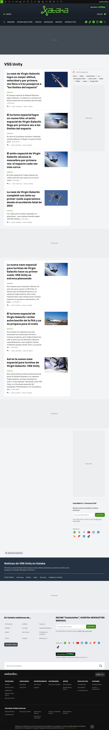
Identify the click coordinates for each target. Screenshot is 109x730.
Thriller (77, 81)
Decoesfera (81, 687)
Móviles (7, 628)
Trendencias (82, 684)
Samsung (43, 577)
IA (98, 76)
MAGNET (58, 22)
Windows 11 (43, 638)
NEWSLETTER (70, 22)
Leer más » (11, 103)
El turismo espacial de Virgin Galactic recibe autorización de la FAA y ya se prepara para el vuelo (24, 318)
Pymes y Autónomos (96, 688)
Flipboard (79, 536)
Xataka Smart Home (9, 694)
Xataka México (10, 711)
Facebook (84, 532)
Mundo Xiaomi (9, 698)
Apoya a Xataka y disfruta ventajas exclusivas (71, 657)
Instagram (97, 22)
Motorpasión (67, 684)
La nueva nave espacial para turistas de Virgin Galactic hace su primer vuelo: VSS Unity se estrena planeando (22, 271)
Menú (8, 14)
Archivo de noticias (14, 553)
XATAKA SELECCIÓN (24, 22)
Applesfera (8, 690)
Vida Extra (22, 687)
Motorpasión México (67, 712)
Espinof (36, 687)
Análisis (28, 577)
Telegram (93, 22)
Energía (24, 628)
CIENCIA (38, 22)
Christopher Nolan (79, 79)
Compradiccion (83, 690)
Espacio (10, 92)
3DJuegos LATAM (25, 711)
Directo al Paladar (54, 684)
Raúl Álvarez (17, 106)
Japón (85, 81)
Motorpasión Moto (67, 688)
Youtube (101, 22)
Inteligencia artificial (55, 577)
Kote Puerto (16, 305)
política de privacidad (85, 631)
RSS (74, 536)
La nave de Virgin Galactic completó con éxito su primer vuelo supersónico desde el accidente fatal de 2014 (24, 198)
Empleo (24, 638)
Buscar (101, 666)
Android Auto (90, 76)
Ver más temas (10, 644)
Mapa (101, 79)
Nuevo (100, 14)
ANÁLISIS (10, 22)
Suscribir (100, 515)
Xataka (54, 10)
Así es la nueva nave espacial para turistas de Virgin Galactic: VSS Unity (23, 362)
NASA (81, 76)
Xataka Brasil (9, 714)
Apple (35, 577)
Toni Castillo (17, 184)
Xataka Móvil (9, 687)
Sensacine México (37, 712)
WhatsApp (86, 22)
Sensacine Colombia (37, 717)
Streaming (19, 577)
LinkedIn (84, 536)
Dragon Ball (94, 81)
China (75, 76)
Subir (98, 674)
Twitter (104, 22)
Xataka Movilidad (45, 628)
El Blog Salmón (97, 684)
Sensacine (37, 684)
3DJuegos (22, 684)
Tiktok (90, 22)
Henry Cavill (92, 79)
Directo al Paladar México (54, 712)
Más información (70, 728)
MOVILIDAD (48, 22)
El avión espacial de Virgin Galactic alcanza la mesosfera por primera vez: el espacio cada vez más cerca (23, 160)
